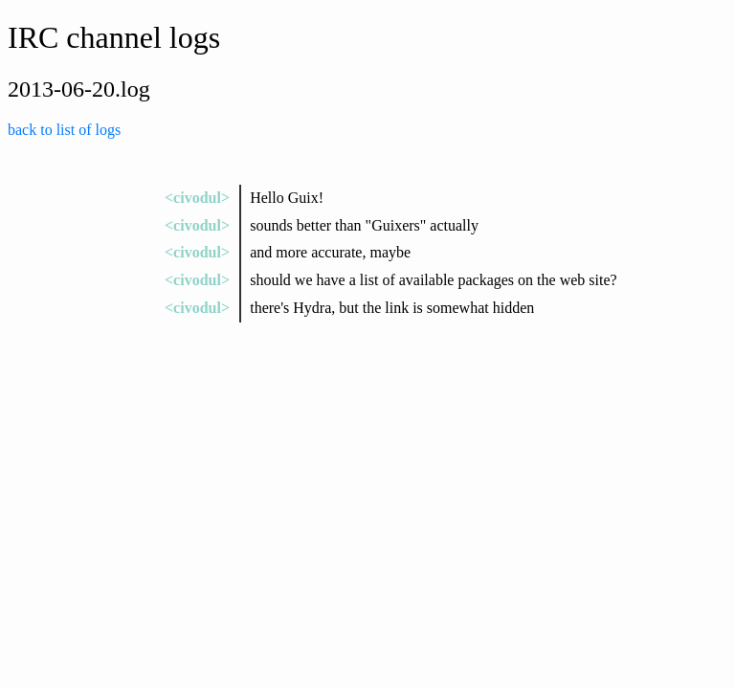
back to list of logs (64, 130)
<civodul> (197, 197)
